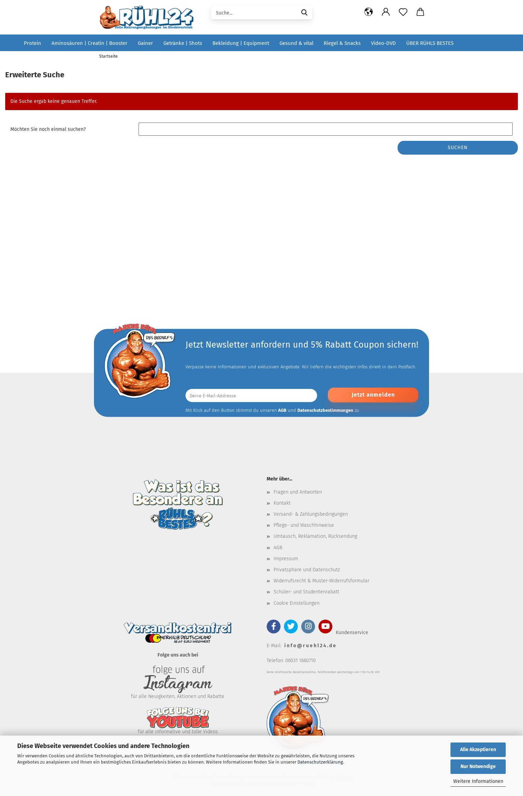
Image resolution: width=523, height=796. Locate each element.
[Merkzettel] (403, 12)
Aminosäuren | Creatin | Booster (89, 43)
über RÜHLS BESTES (430, 43)
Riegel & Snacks (342, 43)
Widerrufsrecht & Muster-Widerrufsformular (321, 581)
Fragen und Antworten (298, 492)
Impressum (286, 559)
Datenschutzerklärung (320, 762)
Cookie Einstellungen (297, 603)
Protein (32, 43)
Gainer (145, 43)
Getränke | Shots (182, 43)
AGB (278, 548)
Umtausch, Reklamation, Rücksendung (315, 536)
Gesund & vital (296, 43)
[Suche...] (304, 12)
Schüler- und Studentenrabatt (306, 592)
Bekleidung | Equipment (240, 43)
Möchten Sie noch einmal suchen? (48, 129)
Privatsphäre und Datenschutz (307, 570)
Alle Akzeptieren (478, 750)
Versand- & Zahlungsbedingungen (311, 514)
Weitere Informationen (478, 781)
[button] (368, 12)
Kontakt (282, 503)
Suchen (458, 148)
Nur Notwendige (478, 766)
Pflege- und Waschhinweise (304, 525)
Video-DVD (383, 43)
